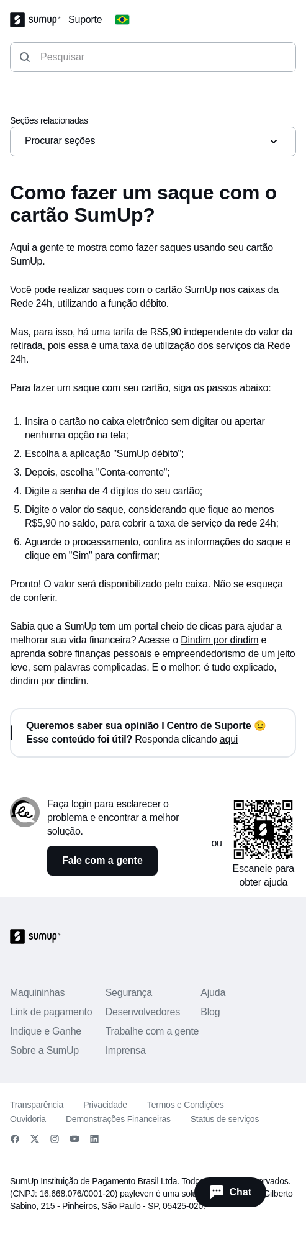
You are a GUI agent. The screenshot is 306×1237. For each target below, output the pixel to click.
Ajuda (212, 992)
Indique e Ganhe (45, 1031)
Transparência (36, 1105)
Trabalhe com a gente (152, 1031)
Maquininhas (37, 992)
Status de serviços (225, 1119)
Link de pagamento (51, 1012)
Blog (210, 1012)
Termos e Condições (185, 1105)
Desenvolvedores (143, 1012)
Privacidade (105, 1105)
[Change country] (122, 20)
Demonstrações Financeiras (118, 1119)
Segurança (129, 992)
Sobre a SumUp (44, 1050)
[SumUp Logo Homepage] (39, 20)
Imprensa (126, 1050)
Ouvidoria (28, 1119)
